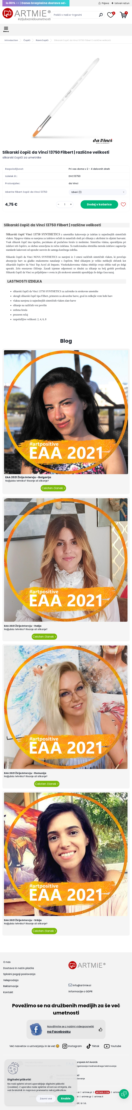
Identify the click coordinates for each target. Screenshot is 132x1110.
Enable (65, 1098)
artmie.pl (87, 1092)
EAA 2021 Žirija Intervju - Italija (22, 625)
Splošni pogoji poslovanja (19, 974)
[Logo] (26, 14)
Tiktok (93, 1046)
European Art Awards (86, 1062)
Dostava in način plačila (18, 968)
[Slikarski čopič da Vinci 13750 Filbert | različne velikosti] (66, 97)
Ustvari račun (122, 3)
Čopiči (26, 40)
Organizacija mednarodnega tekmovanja (95, 1066)
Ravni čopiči (42, 40)
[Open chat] (124, 1094)
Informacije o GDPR (80, 991)
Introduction (11, 40)
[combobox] (98, 192)
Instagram (72, 1046)
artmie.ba (118, 1092)
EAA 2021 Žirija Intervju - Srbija (22, 920)
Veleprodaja (10, 980)
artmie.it (98, 1096)
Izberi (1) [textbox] (76, 192)
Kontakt (8, 992)
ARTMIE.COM (102, 1092)
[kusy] (65, 204)
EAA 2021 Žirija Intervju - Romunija (25, 773)
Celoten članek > (53, 488)
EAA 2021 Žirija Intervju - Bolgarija (28, 477)
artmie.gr (86, 1096)
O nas (7, 962)
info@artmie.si (82, 985)
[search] (101, 16)
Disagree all (46, 1099)
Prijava (105, 3)
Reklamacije (10, 986)
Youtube (112, 1046)
